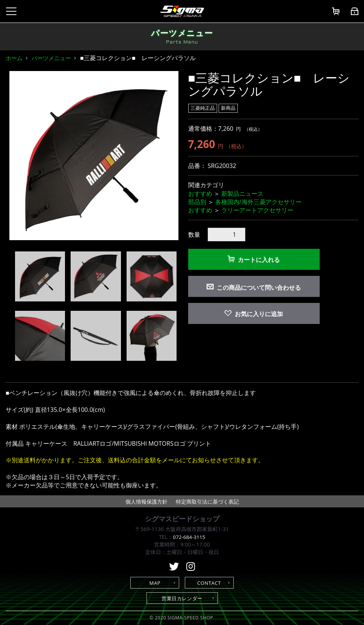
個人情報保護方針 (146, 501)
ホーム (14, 58)
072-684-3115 (189, 536)
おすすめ (200, 193)
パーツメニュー (51, 58)
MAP (155, 583)
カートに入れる (254, 260)
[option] (93, 155)
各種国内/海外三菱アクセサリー (258, 202)
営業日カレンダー (182, 598)
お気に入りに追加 (254, 314)
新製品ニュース (242, 193)
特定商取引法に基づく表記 (207, 501)
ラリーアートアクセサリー (257, 210)
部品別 (197, 202)
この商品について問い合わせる (259, 287)
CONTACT (209, 583)
